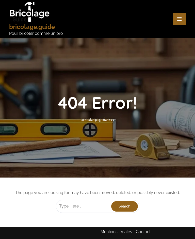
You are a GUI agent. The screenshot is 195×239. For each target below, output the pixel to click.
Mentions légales (116, 231)
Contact (143, 231)
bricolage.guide (32, 26)
